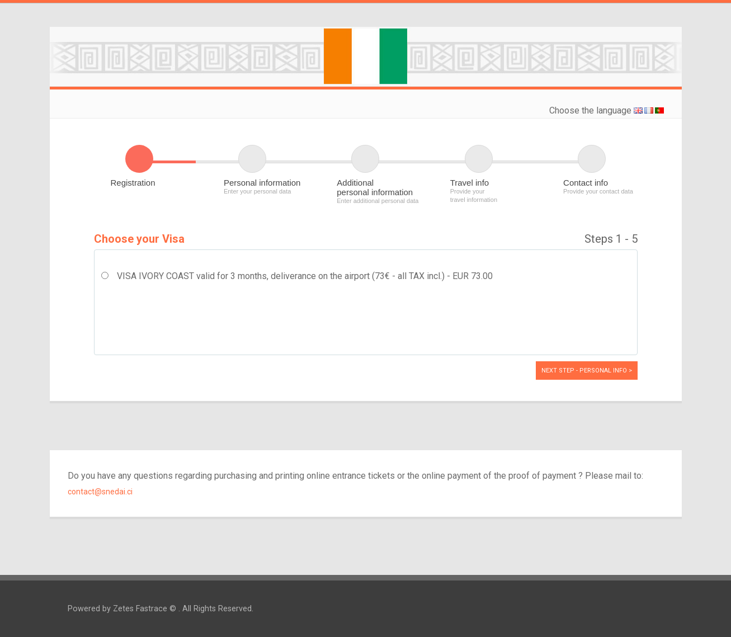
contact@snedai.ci (100, 491)
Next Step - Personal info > (586, 370)
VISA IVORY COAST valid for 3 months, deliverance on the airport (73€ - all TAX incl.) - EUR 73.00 (305, 276)
